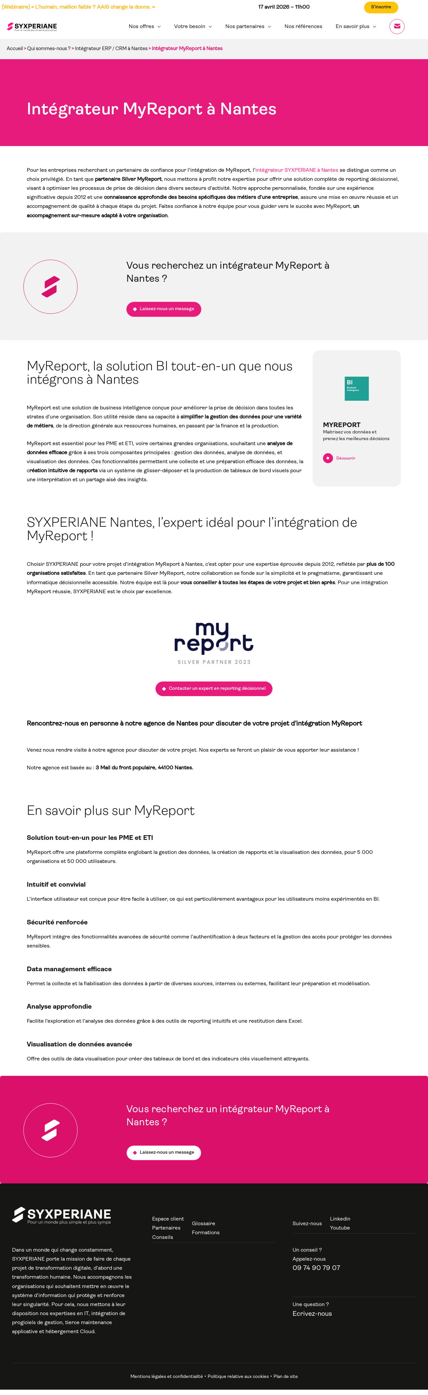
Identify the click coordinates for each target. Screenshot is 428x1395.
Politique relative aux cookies (238, 1382)
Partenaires (166, 1233)
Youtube (340, 1233)
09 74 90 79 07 (316, 1273)
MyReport (341, 428)
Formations (206, 1238)
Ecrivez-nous (312, 1319)
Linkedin (340, 1224)
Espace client (168, 1224)
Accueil (15, 48)
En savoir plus (356, 26)
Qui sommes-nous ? (49, 48)
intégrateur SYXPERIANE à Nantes (297, 170)
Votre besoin (201, 26)
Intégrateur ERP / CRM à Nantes (111, 48)
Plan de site (286, 1382)
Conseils (162, 1243)
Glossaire (204, 1229)
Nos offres (156, 26)
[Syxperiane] (61, 1221)
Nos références (310, 26)
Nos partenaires (254, 26)
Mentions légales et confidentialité (166, 1382)
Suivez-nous (307, 1229)
